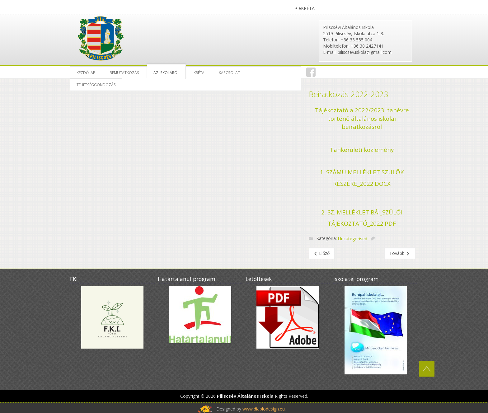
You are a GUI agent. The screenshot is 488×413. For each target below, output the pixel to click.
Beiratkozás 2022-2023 (348, 94)
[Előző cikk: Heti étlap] (321, 253)
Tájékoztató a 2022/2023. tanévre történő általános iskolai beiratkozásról (362, 118)
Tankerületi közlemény (362, 149)
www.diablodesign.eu (263, 409)
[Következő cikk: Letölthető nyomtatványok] (400, 253)
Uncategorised (352, 239)
